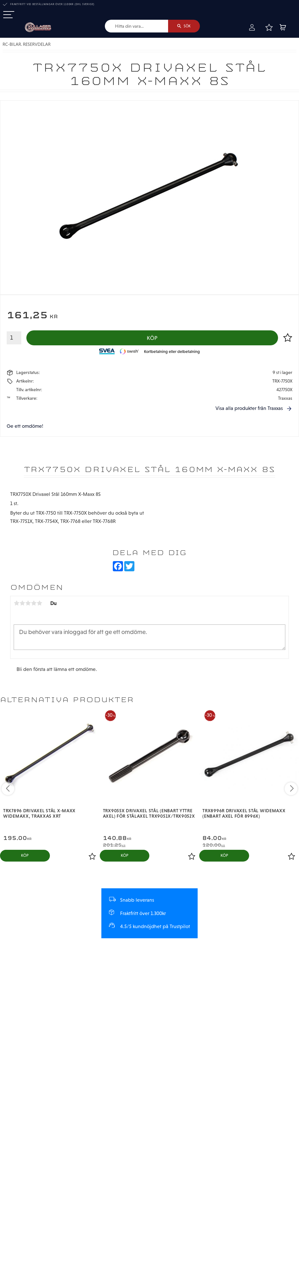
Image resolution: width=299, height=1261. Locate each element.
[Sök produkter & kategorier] (136, 26)
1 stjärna (16, 603)
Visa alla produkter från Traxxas (249, 408)
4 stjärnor (34, 603)
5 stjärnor (39, 603)
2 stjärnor (22, 603)
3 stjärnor (28, 603)
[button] (8, 15)
